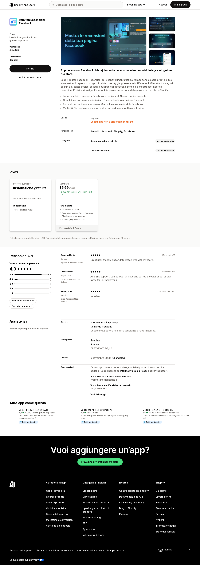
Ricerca (123, 510)
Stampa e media (165, 504)
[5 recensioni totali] (50, 275)
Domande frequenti (101, 322)
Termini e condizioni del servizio (55, 546)
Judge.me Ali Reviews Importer (97, 406)
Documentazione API (131, 493)
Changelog (118, 354)
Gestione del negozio (58, 521)
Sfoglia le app (136, 4)
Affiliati (160, 516)
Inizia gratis (180, 4)
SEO (85, 519)
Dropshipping (90, 487)
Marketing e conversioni (59, 516)
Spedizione (89, 525)
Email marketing (92, 513)
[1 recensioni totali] (50, 280)
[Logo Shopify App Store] (22, 5)
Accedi (163, 4)
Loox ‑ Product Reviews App (33, 406)
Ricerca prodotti (55, 493)
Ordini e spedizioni (56, 504)
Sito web (95, 340)
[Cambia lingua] (177, 545)
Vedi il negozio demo (30, 77)
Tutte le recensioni (22, 302)
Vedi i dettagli (98, 390)
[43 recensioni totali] (49, 270)
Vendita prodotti (55, 498)
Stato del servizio (165, 527)
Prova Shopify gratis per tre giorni (100, 458)
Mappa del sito (115, 546)
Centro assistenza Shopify (134, 487)
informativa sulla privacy (133, 367)
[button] (38, 412)
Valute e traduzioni (93, 531)
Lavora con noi (164, 493)
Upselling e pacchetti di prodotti (96, 506)
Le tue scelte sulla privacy (24, 556)
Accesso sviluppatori (21, 546)
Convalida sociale (100, 150)
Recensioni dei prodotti (103, 141)
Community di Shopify (131, 498)
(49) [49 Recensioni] (17, 50)
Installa (30, 68)
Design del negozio (57, 510)
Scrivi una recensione (23, 297)
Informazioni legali (166, 521)
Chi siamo (161, 487)
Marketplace (90, 493)
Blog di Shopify (127, 504)
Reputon (13, 60)
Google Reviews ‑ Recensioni (158, 406)
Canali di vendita (55, 487)
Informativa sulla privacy (104, 318)
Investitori (161, 498)
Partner (160, 510)
